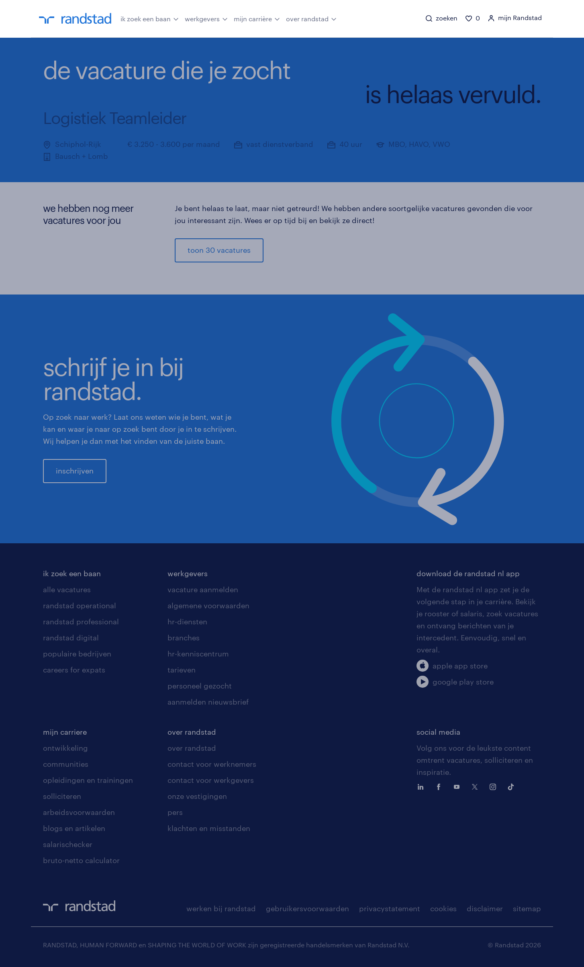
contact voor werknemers (211, 764)
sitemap (527, 908)
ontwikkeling (65, 748)
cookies (443, 908)
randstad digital (71, 637)
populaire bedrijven (77, 653)
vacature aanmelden (202, 589)
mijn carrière (257, 18)
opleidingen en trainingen (88, 780)
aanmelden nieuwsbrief (208, 701)
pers (175, 812)
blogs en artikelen (74, 828)
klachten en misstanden (208, 828)
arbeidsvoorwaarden (79, 812)
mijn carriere (65, 731)
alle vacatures (67, 589)
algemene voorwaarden (208, 605)
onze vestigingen (197, 796)
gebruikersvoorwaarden (307, 908)
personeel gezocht (199, 685)
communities (65, 764)
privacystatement (389, 908)
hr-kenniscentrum (198, 653)
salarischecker (67, 844)
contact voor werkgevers (210, 780)
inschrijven (75, 470)
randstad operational (79, 605)
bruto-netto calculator (81, 860)
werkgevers (206, 18)
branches (183, 637)
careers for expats (74, 669)
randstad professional (81, 621)
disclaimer (485, 908)
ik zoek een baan (149, 18)
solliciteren (62, 796)
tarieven (181, 669)
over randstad (311, 18)
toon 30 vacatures (219, 250)
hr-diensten (187, 621)
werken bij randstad (221, 908)
